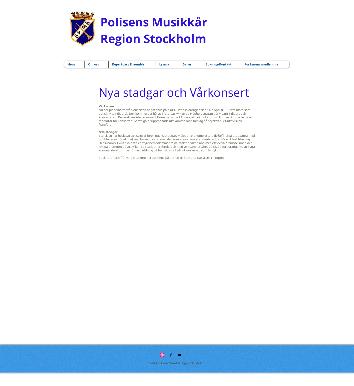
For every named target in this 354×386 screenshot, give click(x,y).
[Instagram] (162, 355)
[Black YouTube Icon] (179, 355)
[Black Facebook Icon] (171, 355)
